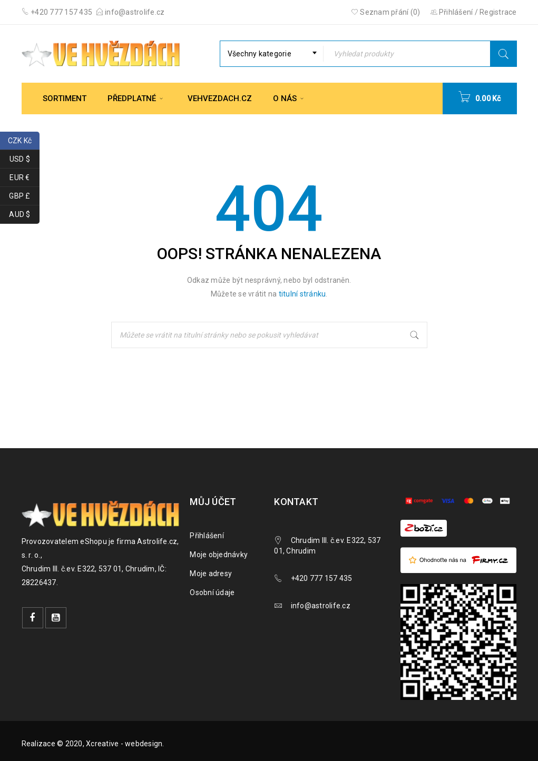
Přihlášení (207, 535)
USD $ (24, 159)
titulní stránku (302, 294)
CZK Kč (24, 141)
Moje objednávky (219, 554)
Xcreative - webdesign (124, 743)
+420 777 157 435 (60, 12)
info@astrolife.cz (134, 12)
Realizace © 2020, (54, 743)
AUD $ (24, 214)
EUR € (24, 178)
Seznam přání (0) (385, 12)
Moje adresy (211, 573)
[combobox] (272, 54)
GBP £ (24, 196)
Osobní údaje (212, 592)
